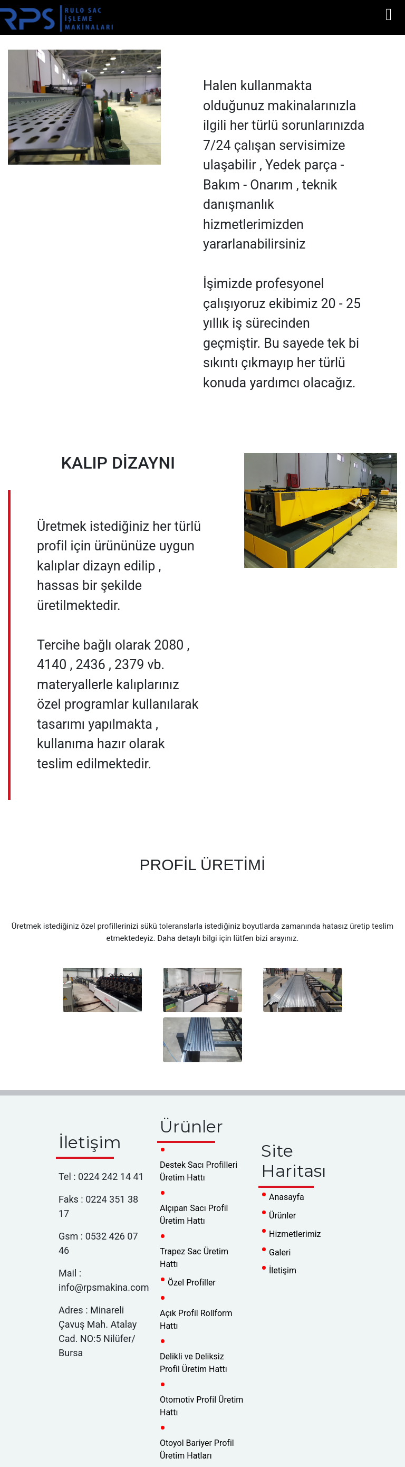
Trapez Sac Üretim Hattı (194, 1257)
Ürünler (282, 1216)
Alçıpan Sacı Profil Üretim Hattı (194, 1214)
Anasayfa (286, 1197)
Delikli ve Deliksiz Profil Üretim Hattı (193, 1362)
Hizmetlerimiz (295, 1234)
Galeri (280, 1252)
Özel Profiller (192, 1283)
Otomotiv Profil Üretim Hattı (201, 1406)
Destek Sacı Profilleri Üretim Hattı (198, 1171)
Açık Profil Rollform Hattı (196, 1319)
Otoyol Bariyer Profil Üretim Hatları (197, 1449)
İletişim (282, 1270)
